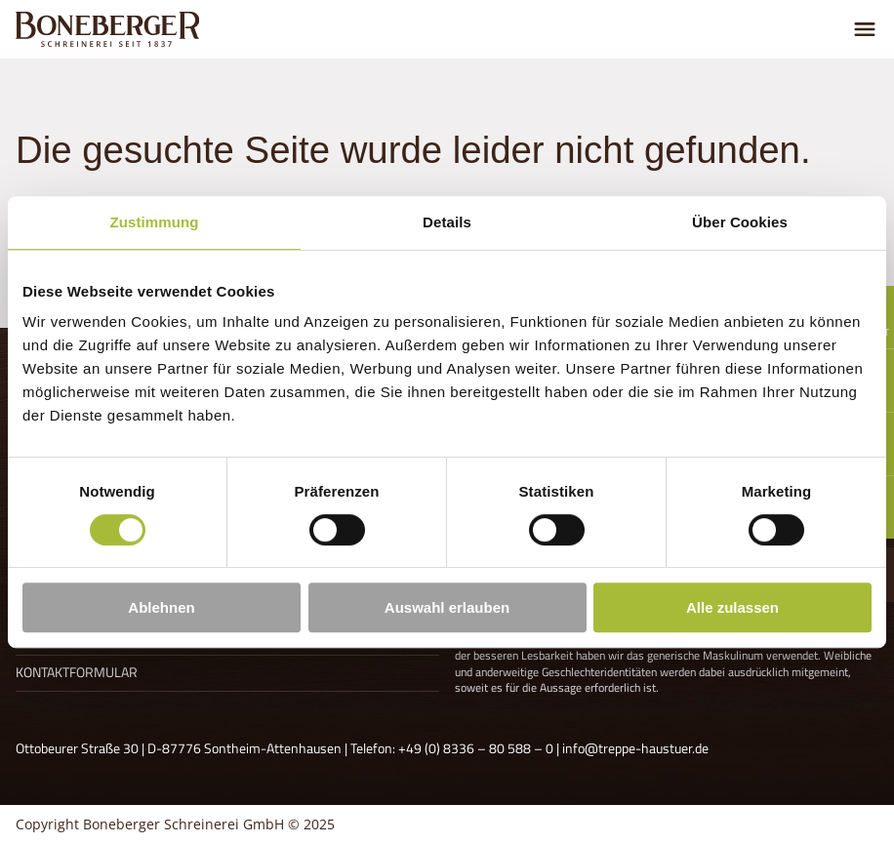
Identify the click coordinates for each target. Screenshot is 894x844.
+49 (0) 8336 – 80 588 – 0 (475, 748)
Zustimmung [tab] (154, 222)
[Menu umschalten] (864, 29)
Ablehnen (161, 607)
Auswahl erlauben (447, 607)
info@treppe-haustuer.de (635, 748)
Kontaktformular (77, 672)
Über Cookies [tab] (740, 222)
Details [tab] (447, 222)
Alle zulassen (732, 607)
